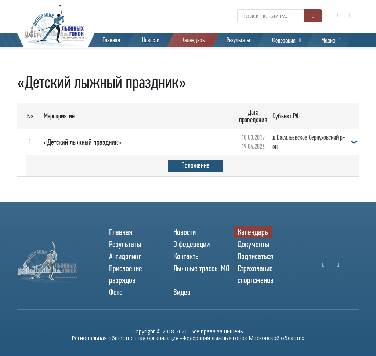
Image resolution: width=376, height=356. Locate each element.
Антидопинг (125, 256)
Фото (116, 292)
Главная (111, 40)
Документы (253, 244)
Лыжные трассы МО (201, 268)
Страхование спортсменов (256, 274)
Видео (182, 292)
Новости (150, 40)
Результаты (238, 40)
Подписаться (255, 256)
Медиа (328, 40)
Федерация (284, 40)
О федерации (191, 244)
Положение (195, 165)
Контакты (186, 256)
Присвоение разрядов (125, 274)
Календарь (193, 40)
